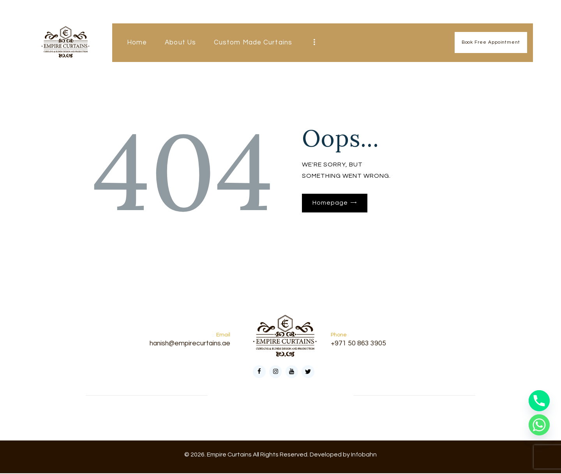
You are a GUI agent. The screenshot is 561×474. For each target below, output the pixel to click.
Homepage (330, 203)
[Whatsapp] (539, 424)
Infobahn (364, 455)
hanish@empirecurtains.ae (188, 343)
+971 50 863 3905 (358, 343)
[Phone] (539, 400)
